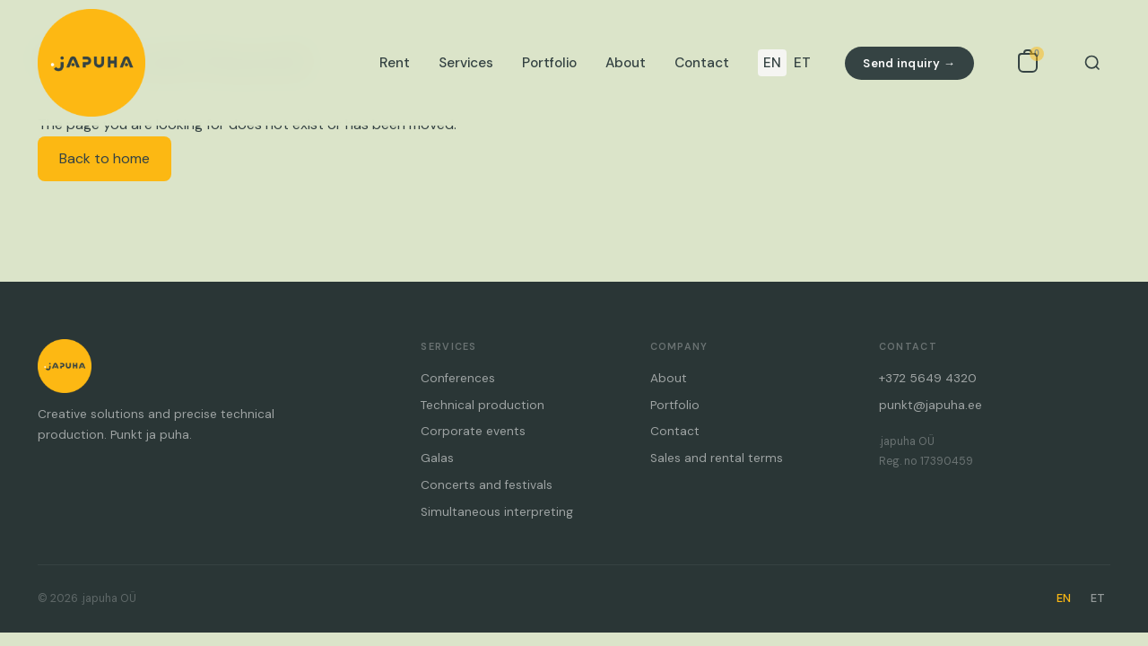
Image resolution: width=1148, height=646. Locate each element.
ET (802, 63)
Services (466, 63)
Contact (701, 63)
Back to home (104, 158)
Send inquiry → (909, 63)
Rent (394, 63)
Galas (437, 458)
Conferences (458, 378)
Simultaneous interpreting (497, 511)
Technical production (482, 405)
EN (772, 63)
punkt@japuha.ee (930, 405)
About (625, 63)
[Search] (1092, 63)
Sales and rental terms (716, 458)
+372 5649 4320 (928, 378)
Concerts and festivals (486, 485)
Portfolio (549, 63)
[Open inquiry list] (1028, 63)
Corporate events (473, 431)
